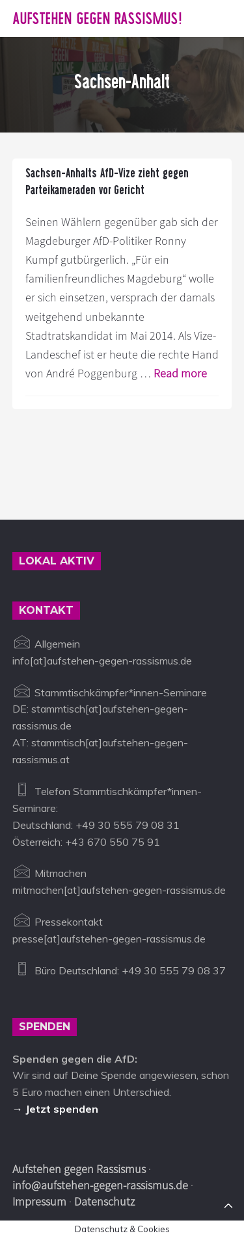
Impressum (39, 1201)
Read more (180, 373)
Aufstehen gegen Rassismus (79, 1168)
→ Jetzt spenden (55, 1108)
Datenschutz (104, 1201)
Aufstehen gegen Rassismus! (97, 18)
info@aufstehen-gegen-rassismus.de (100, 1185)
